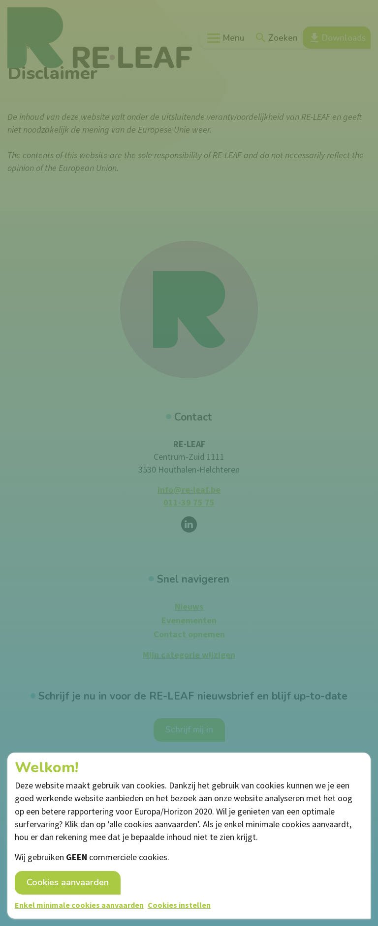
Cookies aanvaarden (68, 882)
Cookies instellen (179, 905)
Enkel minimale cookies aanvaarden (79, 904)
